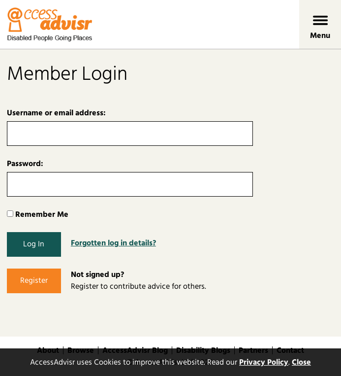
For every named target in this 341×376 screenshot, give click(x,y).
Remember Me (37, 214)
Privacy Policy (263, 362)
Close (301, 362)
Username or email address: (56, 113)
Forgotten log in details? (113, 243)
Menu (320, 35)
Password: (25, 164)
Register (34, 280)
